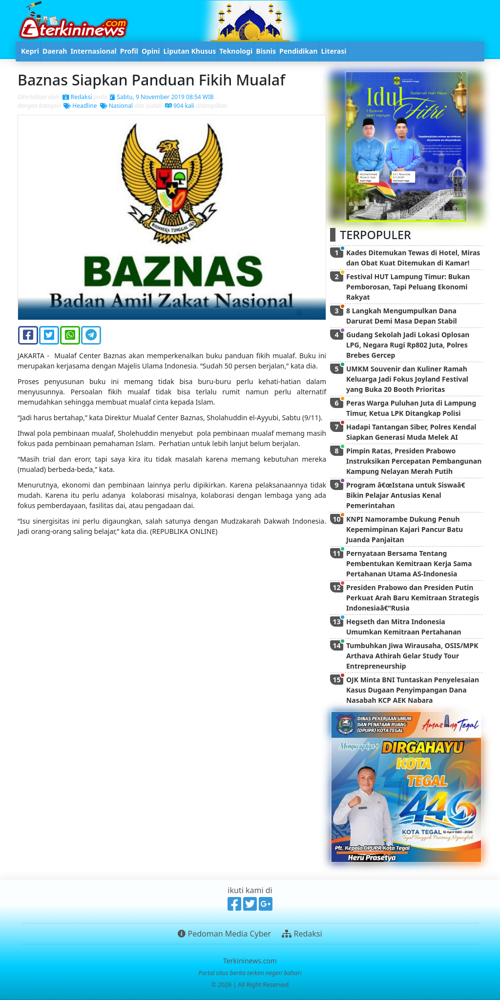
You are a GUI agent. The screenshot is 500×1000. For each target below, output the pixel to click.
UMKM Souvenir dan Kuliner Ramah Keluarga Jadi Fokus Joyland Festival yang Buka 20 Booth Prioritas (407, 379)
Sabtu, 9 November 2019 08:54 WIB (162, 97)
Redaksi (77, 97)
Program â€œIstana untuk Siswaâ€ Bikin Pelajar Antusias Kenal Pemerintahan (407, 495)
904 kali (179, 106)
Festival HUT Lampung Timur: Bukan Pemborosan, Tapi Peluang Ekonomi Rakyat (408, 287)
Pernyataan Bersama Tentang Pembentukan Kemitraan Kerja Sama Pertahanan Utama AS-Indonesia (409, 563)
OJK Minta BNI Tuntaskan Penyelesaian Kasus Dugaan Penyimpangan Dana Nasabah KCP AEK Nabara (412, 690)
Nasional (116, 106)
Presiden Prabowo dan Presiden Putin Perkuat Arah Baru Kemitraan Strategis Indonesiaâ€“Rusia (412, 597)
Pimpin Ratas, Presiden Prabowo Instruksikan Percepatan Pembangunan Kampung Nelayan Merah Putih (413, 461)
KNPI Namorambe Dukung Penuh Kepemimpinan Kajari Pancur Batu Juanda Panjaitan (404, 529)
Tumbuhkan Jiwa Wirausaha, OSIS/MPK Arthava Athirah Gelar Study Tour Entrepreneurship (412, 656)
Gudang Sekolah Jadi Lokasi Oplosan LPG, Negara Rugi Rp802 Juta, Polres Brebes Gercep (407, 345)
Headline (80, 106)
